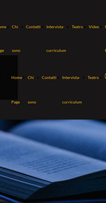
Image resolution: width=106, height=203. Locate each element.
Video (94, 26)
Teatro (77, 26)
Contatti (33, 26)
